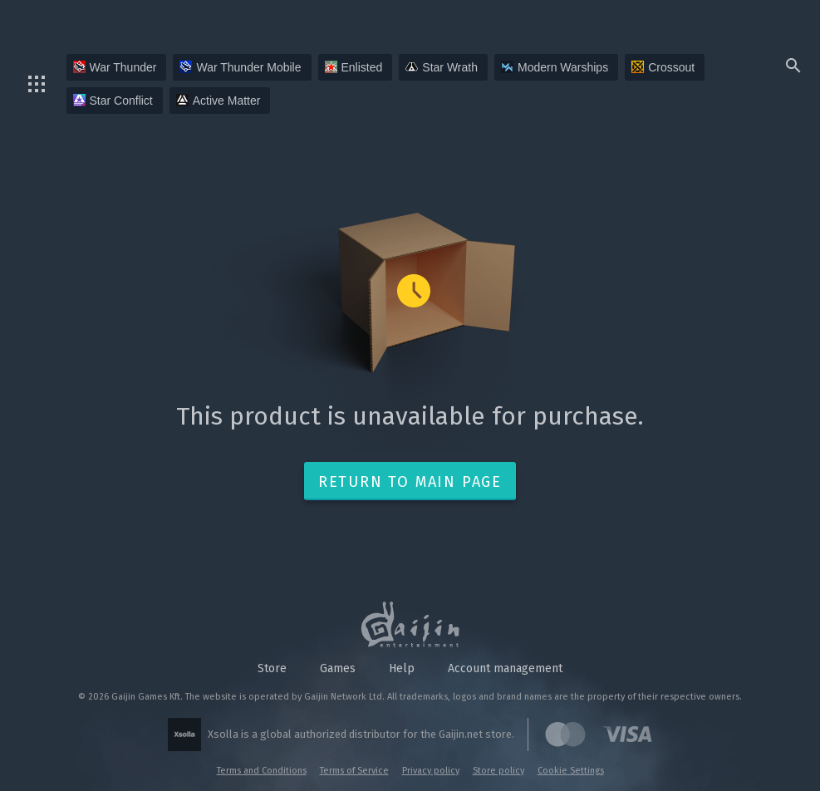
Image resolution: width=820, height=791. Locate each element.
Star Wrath (441, 67)
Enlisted (354, 67)
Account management (505, 668)
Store (272, 668)
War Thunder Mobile (240, 67)
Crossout (663, 67)
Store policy (498, 770)
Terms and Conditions (262, 770)
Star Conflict (113, 100)
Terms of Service (354, 770)
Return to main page (410, 482)
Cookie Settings (571, 770)
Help (402, 668)
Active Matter (218, 100)
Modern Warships (554, 67)
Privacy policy (430, 770)
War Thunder (115, 67)
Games (338, 668)
